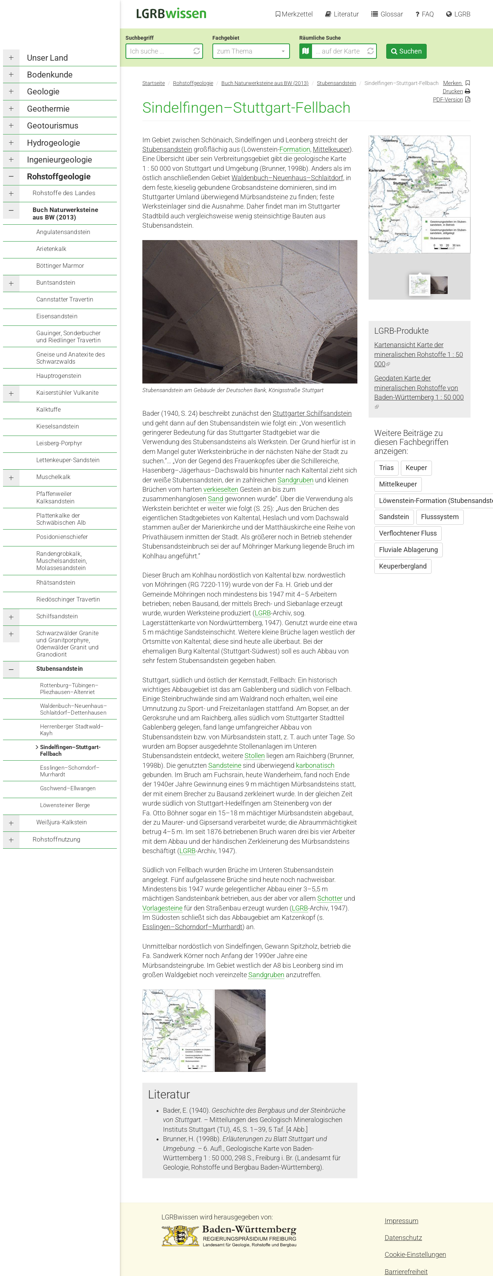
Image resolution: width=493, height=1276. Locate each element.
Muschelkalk (53, 477)
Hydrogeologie (53, 143)
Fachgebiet (242, 38)
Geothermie (48, 108)
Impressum (401, 1221)
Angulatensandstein (63, 232)
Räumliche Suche (337, 38)
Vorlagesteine (162, 908)
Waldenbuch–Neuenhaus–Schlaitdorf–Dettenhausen (73, 709)
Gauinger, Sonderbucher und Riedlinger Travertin (68, 337)
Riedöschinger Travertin (68, 599)
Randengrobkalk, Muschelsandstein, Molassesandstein (61, 561)
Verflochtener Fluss (408, 533)
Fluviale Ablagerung (408, 550)
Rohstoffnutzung (56, 839)
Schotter (329, 898)
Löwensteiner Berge (65, 805)
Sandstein (394, 517)
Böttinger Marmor (60, 265)
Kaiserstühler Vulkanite (67, 392)
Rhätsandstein (56, 582)
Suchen (427, 51)
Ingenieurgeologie (59, 159)
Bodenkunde (50, 74)
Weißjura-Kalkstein (61, 822)
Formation (294, 149)
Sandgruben (296, 480)
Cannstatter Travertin (64, 299)
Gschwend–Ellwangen (68, 788)
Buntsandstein (56, 282)
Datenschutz (403, 1238)
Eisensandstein (57, 316)
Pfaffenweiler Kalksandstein (55, 497)
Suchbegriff (156, 38)
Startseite (153, 83)
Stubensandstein (59, 668)
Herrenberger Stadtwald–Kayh (72, 730)
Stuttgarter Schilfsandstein (312, 413)
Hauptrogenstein (58, 375)
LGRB (263, 613)
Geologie (43, 91)
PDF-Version (448, 99)
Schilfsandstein (57, 616)
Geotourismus (52, 125)
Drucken (453, 91)
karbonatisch (315, 765)
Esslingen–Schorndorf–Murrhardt (70, 771)
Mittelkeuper (331, 149)
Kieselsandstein (57, 426)
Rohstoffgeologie (59, 176)
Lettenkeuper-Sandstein (68, 460)
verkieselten (220, 489)
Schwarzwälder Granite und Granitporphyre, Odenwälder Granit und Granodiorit (67, 644)
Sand (215, 499)
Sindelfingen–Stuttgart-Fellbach (70, 750)
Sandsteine (224, 765)
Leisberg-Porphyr (59, 443)
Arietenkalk (51, 248)
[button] (268, 51)
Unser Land (47, 58)
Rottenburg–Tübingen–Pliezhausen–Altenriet (69, 688)
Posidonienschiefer (62, 536)
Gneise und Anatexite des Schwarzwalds (70, 358)
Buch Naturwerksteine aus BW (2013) (65, 213)
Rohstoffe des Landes (64, 193)
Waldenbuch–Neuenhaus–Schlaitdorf (287, 178)
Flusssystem (440, 517)
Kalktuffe (48, 409)
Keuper (416, 468)
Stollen (255, 756)
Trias (386, 468)
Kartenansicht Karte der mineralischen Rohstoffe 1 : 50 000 (418, 354)
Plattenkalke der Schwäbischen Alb (61, 519)
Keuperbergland (403, 566)
